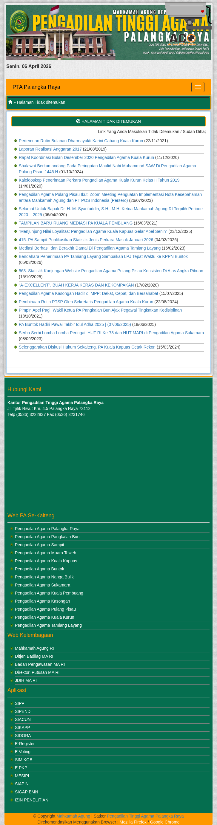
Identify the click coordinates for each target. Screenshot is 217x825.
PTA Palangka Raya (36, 87)
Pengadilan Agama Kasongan (42, 601)
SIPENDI (23, 711)
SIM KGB (23, 759)
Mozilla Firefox (133, 822)
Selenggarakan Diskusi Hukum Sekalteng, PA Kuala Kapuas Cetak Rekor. (87, 347)
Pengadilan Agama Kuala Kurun (44, 617)
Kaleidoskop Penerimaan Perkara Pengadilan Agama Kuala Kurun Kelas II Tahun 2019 (99, 180)
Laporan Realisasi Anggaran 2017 (50, 149)
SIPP (19, 703)
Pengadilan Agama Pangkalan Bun (47, 536)
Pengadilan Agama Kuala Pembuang (49, 593)
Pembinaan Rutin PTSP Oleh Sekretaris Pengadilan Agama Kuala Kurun (86, 301)
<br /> (44, 465)
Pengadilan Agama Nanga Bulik (44, 577)
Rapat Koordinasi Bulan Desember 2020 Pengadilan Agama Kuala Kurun (86, 157)
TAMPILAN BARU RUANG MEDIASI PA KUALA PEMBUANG (76, 223)
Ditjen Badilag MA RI (34, 656)
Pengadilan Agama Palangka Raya (47, 528)
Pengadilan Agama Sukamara (42, 585)
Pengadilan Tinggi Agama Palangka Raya (145, 816)
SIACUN (23, 719)
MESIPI (22, 775)
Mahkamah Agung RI (34, 648)
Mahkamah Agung (73, 816)
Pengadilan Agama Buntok (39, 568)
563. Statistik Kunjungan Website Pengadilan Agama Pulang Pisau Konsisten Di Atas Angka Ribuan (111, 270)
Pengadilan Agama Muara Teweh (45, 552)
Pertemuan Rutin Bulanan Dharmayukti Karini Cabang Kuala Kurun (81, 140)
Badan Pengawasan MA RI (40, 664)
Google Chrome (165, 822)
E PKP (21, 767)
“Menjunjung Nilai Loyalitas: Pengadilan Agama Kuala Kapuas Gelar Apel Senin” (93, 231)
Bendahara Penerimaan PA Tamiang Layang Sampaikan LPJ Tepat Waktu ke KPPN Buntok (103, 256)
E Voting (22, 751)
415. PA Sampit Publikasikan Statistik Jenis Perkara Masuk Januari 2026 (86, 239)
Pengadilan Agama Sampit (39, 544)
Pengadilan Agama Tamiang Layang (48, 625)
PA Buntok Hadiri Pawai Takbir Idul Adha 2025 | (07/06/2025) (75, 324)
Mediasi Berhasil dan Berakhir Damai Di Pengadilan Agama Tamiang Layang (90, 248)
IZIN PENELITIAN (31, 800)
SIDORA (23, 735)
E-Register (25, 743)
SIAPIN (22, 783)
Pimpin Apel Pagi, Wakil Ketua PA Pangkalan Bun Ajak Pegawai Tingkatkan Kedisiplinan (100, 310)
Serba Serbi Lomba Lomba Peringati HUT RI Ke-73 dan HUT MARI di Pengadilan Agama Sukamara (111, 332)
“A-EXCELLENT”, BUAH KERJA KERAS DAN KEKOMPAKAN (76, 285)
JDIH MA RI (26, 680)
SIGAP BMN (26, 792)
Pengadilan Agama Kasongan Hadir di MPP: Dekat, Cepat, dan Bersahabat (88, 293)
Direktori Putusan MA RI (37, 672)
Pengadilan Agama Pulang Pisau (45, 609)
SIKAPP (22, 727)
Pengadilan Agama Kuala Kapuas (46, 560)
